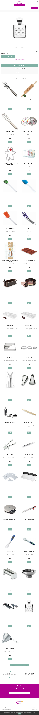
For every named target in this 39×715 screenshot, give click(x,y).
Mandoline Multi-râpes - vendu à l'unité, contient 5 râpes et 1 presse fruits (10, 620)
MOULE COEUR (10, 325)
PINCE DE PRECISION (29, 454)
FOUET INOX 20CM (10, 131)
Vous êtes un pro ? (19, 5)
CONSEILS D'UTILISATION (19, 68)
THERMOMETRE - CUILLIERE (28, 551)
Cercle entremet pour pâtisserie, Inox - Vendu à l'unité (29, 361)
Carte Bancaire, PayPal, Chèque (29, 673)
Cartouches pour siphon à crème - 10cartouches (10, 425)
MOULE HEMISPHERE (29, 325)
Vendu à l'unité (29, 134)
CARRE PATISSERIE (10, 357)
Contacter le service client (34, 709)
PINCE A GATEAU (10, 454)
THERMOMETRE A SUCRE (29, 519)
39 (10, 396)
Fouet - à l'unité (29, 231)
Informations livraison (4, 707)
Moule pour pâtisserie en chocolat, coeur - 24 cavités (10, 328)
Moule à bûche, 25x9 (10, 586)
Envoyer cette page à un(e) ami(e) (20, 59)
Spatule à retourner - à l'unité (10, 231)
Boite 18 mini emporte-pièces (28, 131)
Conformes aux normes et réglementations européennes (29, 679)
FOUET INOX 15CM (10, 99)
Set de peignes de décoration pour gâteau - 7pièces (10, 489)
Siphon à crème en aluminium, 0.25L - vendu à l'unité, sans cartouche (10, 393)
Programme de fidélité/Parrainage (33, 707)
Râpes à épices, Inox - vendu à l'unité (28, 619)
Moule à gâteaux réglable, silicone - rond (29, 295)
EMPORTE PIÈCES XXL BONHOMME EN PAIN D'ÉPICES (10, 164)
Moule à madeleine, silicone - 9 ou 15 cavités (29, 263)
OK (19, 713)
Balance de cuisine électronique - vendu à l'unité (10, 522)
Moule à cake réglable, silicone (10, 295)
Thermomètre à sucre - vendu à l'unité (29, 522)
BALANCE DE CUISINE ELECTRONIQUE (10, 519)
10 (10, 267)
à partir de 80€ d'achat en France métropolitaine (10, 673)
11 (29, 429)
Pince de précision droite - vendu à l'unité (29, 457)
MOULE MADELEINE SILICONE (29, 260)
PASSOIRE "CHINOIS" (10, 648)
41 (10, 590)
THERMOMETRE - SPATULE (10, 551)
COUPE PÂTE (28, 486)
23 (10, 299)
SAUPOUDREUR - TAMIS (29, 163)
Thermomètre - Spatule (10, 554)
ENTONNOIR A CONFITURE (29, 583)
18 (10, 332)
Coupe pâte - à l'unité (29, 489)
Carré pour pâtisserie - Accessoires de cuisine (10, 360)
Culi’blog (22, 688)
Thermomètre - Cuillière (29, 554)
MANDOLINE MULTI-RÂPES (10, 616)
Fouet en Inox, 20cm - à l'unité (10, 134)
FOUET (28, 228)
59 (10, 526)
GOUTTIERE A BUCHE (10, 583)
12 (10, 170)
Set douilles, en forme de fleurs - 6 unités (29, 392)
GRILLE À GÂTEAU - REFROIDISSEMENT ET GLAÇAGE (10, 261)
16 (29, 267)
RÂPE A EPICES (19, 44)
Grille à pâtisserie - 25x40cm (10, 263)
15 (29, 138)
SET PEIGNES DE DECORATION (10, 486)
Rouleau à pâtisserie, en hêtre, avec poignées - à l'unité (29, 426)
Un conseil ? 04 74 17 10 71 (10, 679)
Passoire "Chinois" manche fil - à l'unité (10, 651)
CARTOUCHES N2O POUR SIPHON (10, 422)
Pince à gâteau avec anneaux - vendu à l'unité (10, 457)
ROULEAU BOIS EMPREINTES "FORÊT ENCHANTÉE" (29, 99)
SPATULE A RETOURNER (10, 228)
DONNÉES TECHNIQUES (19, 65)
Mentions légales (3, 711)
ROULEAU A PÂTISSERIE (28, 422)
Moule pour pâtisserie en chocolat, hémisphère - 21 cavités (29, 329)
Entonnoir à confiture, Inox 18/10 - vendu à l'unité (29, 586)
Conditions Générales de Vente (6, 709)
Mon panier (36, 711)
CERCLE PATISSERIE (29, 357)
